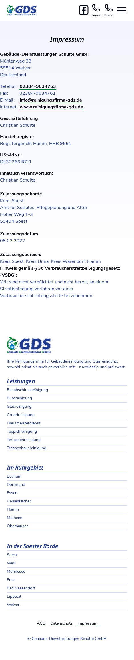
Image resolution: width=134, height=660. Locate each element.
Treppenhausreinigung (26, 448)
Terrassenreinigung (24, 439)
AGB (41, 623)
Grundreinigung (21, 415)
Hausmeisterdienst (23, 423)
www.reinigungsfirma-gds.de (51, 107)
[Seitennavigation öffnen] (121, 10)
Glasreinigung (19, 406)
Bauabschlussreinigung (27, 390)
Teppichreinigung (22, 431)
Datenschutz (61, 623)
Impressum (87, 623)
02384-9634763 (38, 86)
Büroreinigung (19, 398)
